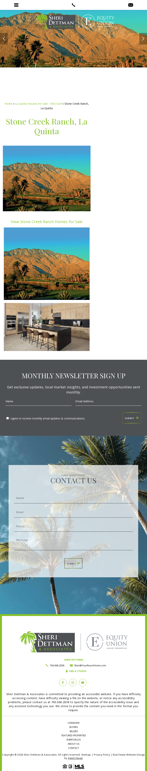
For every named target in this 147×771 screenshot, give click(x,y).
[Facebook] (63, 682)
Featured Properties (73, 735)
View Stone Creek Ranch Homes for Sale (46, 221)
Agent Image (75, 758)
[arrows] (4, 39)
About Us (73, 743)
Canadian (73, 722)
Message (74, 538)
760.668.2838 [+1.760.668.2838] (57, 665)
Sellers (73, 731)
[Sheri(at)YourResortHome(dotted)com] (130, 5)
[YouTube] (83, 682)
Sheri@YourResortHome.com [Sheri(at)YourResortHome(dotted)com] (90, 665)
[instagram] (73, 682)
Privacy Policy (102, 754)
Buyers (73, 727)
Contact (73, 748)
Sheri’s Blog (73, 739)
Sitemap (86, 754)
